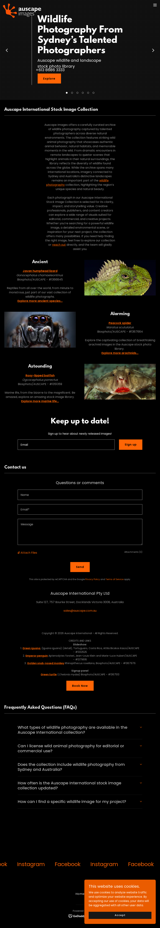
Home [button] (80, 894)
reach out (59, 245)
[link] (22, 5)
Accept (120, 915)
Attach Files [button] (29, 553)
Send (80, 567)
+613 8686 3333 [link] (50, 70)
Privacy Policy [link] (92, 579)
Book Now (80, 686)
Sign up (131, 444)
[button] (67, 93)
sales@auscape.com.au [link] (80, 611)
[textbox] (66, 444)
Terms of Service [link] (114, 579)
